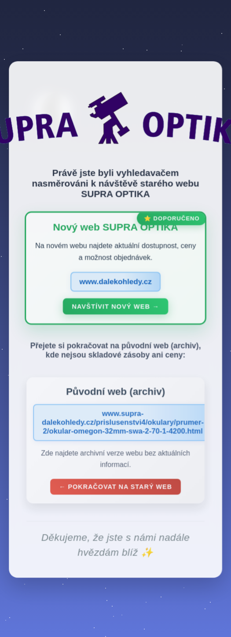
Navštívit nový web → (115, 307)
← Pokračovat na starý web (115, 488)
